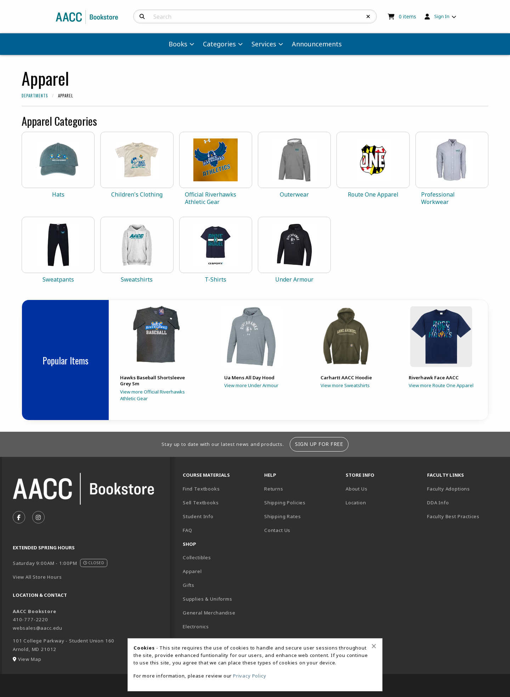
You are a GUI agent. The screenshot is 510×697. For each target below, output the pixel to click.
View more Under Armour (251, 385)
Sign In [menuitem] (441, 16)
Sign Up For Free (319, 444)
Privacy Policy (249, 676)
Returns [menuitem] (273, 489)
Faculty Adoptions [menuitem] (448, 489)
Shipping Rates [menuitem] (282, 516)
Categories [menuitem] (219, 44)
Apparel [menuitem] (192, 571)
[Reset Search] (368, 17)
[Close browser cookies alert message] (373, 646)
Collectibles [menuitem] (197, 557)
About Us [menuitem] (357, 489)
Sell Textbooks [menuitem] (201, 502)
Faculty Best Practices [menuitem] (453, 516)
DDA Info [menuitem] (438, 502)
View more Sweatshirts (345, 385)
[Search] (142, 17)
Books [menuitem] (178, 44)
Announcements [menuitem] (317, 44)
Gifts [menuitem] (188, 585)
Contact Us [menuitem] (277, 530)
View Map (29, 659)
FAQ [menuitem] (187, 530)
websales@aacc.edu (37, 628)
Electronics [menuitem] (196, 626)
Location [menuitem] (356, 502)
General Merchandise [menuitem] (209, 613)
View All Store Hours (37, 577)
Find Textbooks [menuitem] (201, 489)
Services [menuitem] (263, 44)
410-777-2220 (30, 619)
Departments (35, 95)
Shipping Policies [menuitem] (285, 502)
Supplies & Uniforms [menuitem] (207, 599)
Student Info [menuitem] (198, 516)
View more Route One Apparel (441, 385)
